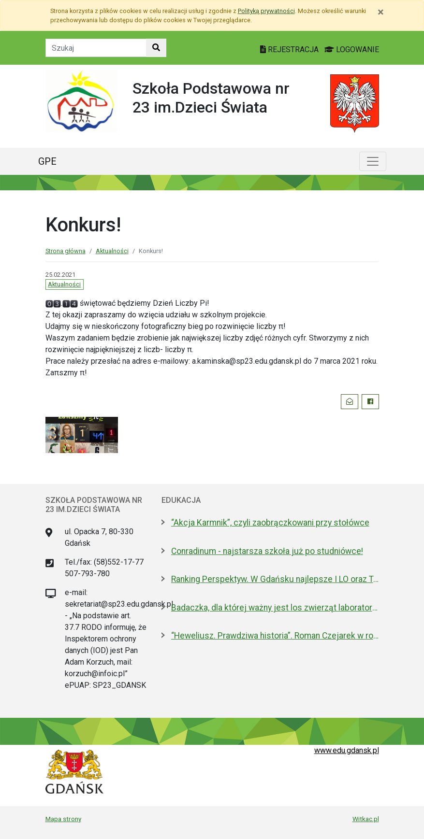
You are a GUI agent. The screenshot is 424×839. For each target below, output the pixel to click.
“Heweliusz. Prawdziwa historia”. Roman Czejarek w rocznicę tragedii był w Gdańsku (275, 635)
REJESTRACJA (290, 49)
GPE (47, 161)
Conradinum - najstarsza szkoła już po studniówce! (267, 551)
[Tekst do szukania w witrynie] (95, 48)
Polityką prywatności (266, 10)
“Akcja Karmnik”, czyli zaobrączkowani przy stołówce (270, 522)
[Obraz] (49, 303)
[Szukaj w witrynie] (156, 48)
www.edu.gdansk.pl (346, 750)
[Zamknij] (381, 12)
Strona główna (65, 251)
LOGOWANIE (351, 49)
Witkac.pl (365, 819)
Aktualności (112, 251)
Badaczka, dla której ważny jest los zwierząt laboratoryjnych (275, 607)
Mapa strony (63, 819)
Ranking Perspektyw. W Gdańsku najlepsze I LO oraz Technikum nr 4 (275, 579)
